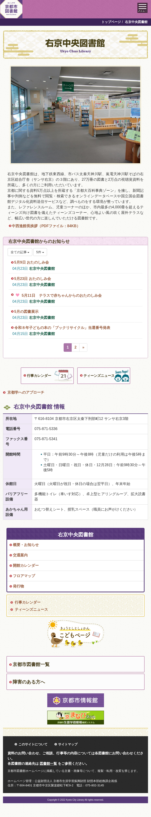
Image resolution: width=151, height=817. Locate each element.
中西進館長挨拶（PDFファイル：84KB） (46, 226)
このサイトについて (32, 744)
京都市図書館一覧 (31, 664)
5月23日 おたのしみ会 (32, 279)
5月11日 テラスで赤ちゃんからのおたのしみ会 (62, 295)
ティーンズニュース (99, 376)
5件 (40, 252)
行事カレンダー (39, 376)
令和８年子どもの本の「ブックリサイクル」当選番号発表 (62, 328)
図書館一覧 (48, 763)
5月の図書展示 (26, 312)
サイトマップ (67, 744)
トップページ (111, 22)
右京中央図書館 (42, 268)
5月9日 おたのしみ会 (31, 262)
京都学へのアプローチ (25, 392)
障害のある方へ (29, 681)
